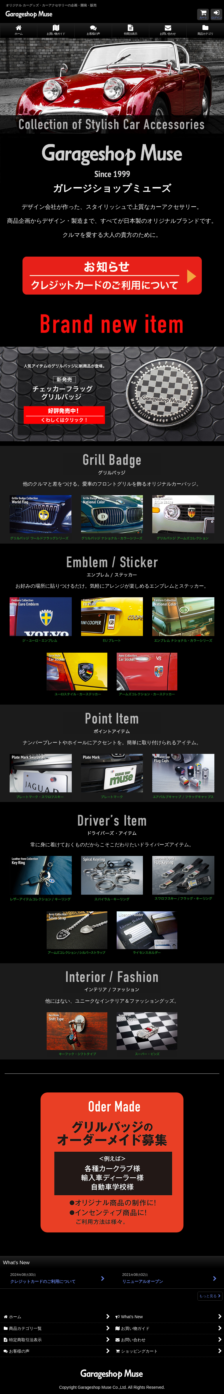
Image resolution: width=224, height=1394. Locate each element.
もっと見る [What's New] (210, 1296)
